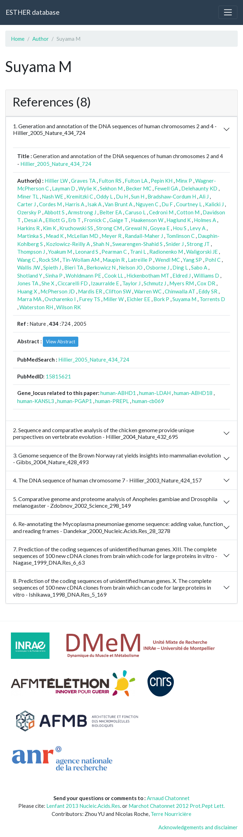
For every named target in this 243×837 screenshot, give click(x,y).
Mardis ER (90, 291)
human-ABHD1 (118, 393)
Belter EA (110, 212)
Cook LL (113, 275)
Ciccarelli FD (73, 283)
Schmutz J (155, 283)
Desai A (33, 220)
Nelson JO (131, 267)
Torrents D (212, 299)
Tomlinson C (180, 236)
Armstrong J (82, 212)
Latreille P (140, 260)
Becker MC (138, 188)
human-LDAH (155, 393)
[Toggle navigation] (227, 12)
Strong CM (109, 228)
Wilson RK (68, 307)
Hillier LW (56, 180)
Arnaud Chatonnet (168, 798)
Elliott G (55, 220)
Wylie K (87, 188)
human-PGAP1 (74, 401)
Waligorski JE (202, 251)
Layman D (63, 188)
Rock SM (49, 260)
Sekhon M (111, 188)
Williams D (206, 275)
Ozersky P (29, 212)
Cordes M (50, 204)
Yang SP (192, 260)
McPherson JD (57, 291)
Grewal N (136, 228)
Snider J (175, 244)
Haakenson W (147, 220)
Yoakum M (60, 251)
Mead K (55, 236)
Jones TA (27, 283)
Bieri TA (73, 267)
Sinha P (54, 275)
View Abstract (60, 341)
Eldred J (181, 275)
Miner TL (28, 196)
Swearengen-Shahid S (137, 244)
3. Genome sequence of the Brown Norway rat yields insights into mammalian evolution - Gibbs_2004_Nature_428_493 (117, 458)
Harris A (74, 204)
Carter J (26, 204)
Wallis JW (28, 267)
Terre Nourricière (171, 814)
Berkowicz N (101, 267)
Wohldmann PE (83, 275)
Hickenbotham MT (147, 275)
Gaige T (118, 220)
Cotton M (188, 212)
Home (18, 38)
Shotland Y (29, 275)
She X (47, 283)
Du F (167, 204)
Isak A (94, 204)
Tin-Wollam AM (80, 260)
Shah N (101, 244)
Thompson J (31, 251)
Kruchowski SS (76, 228)
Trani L (138, 251)
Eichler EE (138, 299)
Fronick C (95, 220)
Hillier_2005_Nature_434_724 (55, 164)
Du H (122, 196)
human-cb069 (148, 401)
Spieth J (52, 267)
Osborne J (157, 267)
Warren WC (148, 291)
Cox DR (206, 283)
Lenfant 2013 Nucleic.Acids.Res (83, 806)
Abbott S (54, 212)
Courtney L (189, 204)
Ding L (180, 267)
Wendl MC (167, 260)
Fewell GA (166, 188)
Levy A (197, 228)
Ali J (204, 196)
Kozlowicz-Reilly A (68, 244)
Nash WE (52, 196)
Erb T (74, 220)
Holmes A (205, 220)
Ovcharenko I (60, 299)
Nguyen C (147, 204)
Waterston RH (36, 307)
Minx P (184, 180)
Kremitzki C (79, 196)
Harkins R (28, 228)
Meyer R (111, 236)
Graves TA (83, 180)
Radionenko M (166, 251)
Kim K (49, 228)
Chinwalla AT (180, 291)
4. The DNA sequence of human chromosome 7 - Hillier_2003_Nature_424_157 (107, 480)
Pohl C (213, 260)
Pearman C (114, 251)
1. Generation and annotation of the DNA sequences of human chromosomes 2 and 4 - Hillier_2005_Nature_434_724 (115, 129)
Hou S (179, 228)
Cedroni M (161, 212)
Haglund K (178, 220)
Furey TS (89, 299)
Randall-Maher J (144, 236)
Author (40, 38)
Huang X (27, 291)
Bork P (161, 299)
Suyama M (184, 299)
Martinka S (29, 236)
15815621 (58, 376)
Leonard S (86, 251)
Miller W (113, 299)
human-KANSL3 (35, 401)
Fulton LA (136, 180)
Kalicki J (214, 204)
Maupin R (114, 260)
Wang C (26, 260)
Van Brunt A (118, 204)
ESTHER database (32, 12)
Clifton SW (118, 291)
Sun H (137, 196)
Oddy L (104, 196)
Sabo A (199, 267)
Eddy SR (207, 291)
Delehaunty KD (199, 188)
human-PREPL (112, 401)
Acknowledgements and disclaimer (198, 827)
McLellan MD (82, 236)
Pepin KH (161, 180)
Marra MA (29, 299)
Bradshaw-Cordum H (171, 196)
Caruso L (135, 212)
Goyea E (160, 228)
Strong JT (198, 244)
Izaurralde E (105, 283)
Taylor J (131, 283)
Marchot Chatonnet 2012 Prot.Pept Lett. (177, 806)
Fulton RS (110, 180)
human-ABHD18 (193, 393)
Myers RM (181, 283)
